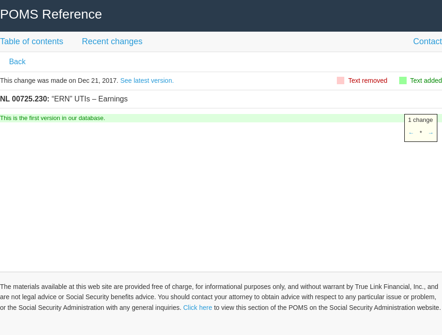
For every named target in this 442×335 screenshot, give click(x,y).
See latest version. (147, 80)
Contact (427, 41)
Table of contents (31, 41)
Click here (197, 307)
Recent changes (112, 41)
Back (16, 62)
